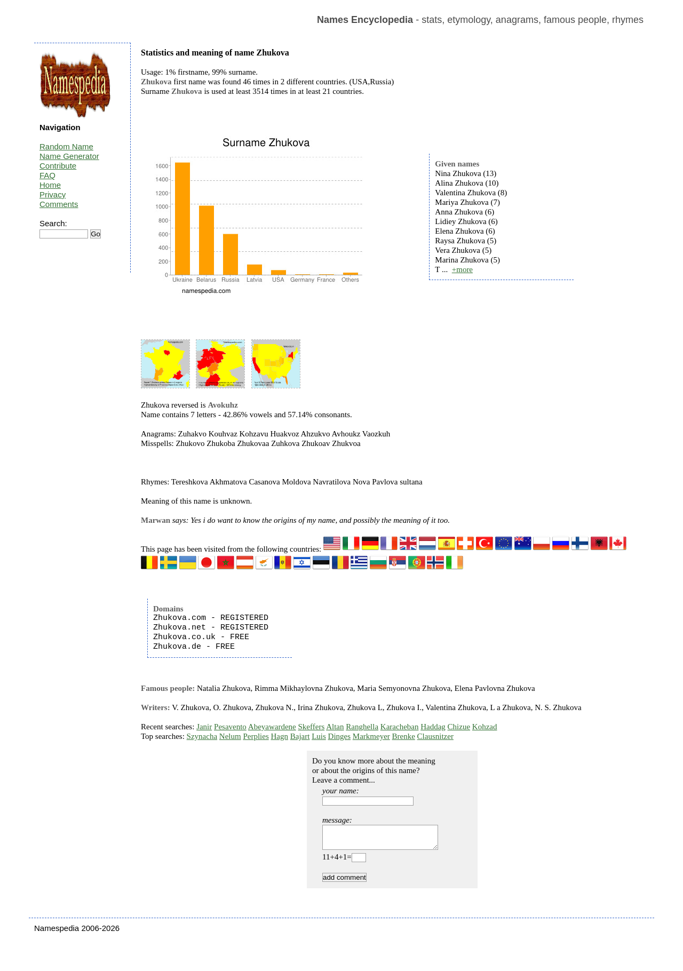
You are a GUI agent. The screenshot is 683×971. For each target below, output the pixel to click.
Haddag (433, 726)
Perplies (255, 736)
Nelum (230, 736)
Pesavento (230, 726)
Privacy (52, 194)
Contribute (57, 165)
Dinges (339, 736)
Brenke (403, 736)
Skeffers (311, 726)
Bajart (300, 736)
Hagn (279, 736)
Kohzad (484, 726)
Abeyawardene (272, 726)
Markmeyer (371, 736)
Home (50, 184)
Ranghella (362, 726)
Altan (335, 726)
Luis (319, 736)
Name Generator (69, 156)
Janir (204, 726)
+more (462, 269)
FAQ (47, 175)
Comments (58, 204)
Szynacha (202, 736)
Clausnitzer (435, 736)
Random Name (66, 146)
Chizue (459, 726)
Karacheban (399, 726)
